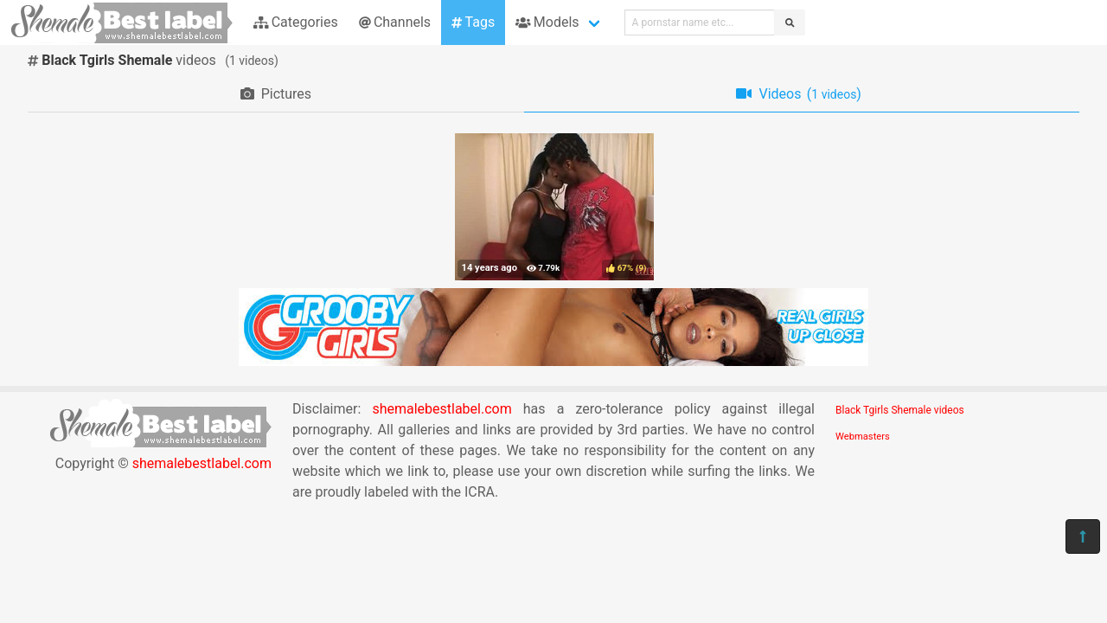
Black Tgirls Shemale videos (899, 410)
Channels (395, 22)
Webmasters (862, 436)
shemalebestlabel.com (202, 463)
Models (547, 22)
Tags (473, 22)
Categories (295, 22)
